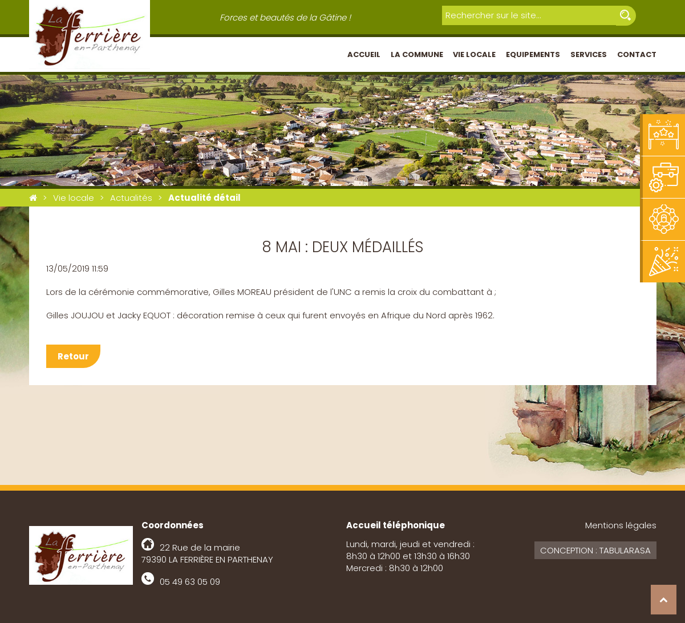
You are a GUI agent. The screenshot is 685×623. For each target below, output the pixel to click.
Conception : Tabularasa (595, 550)
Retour (73, 356)
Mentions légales (620, 525)
